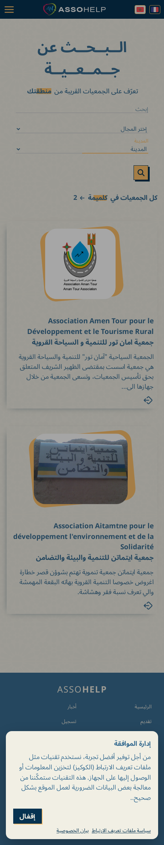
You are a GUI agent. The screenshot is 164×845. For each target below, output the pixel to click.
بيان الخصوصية (73, 830)
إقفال (27, 816)
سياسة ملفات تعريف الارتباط (121, 830)
